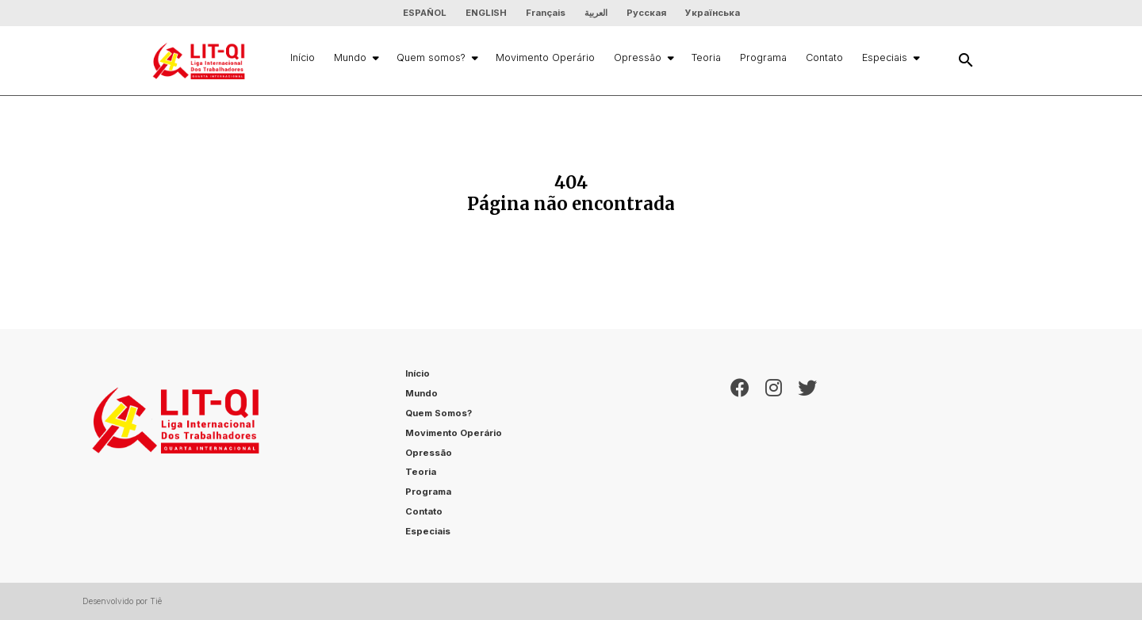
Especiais (890, 57)
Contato (824, 57)
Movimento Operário (545, 57)
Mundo (355, 57)
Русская (646, 12)
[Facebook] (740, 455)
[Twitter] (807, 455)
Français (545, 12)
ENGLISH (486, 12)
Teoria (706, 57)
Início (302, 57)
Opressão (643, 57)
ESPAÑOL (424, 12)
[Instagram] (773, 455)
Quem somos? (437, 57)
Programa (763, 57)
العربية (595, 12)
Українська (712, 12)
